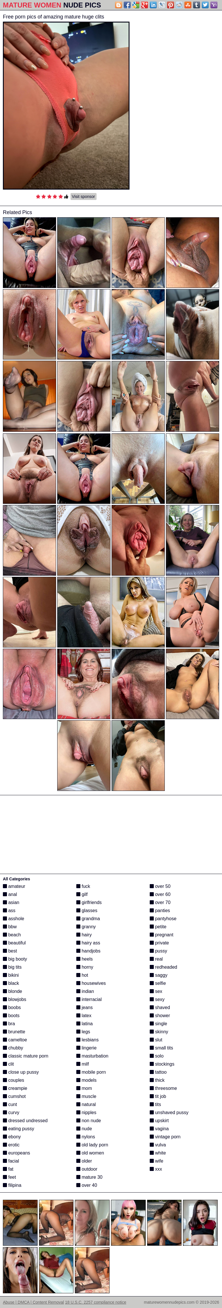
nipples (86, 1112)
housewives (91, 983)
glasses (86, 910)
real (156, 959)
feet (9, 1177)
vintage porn (165, 1136)
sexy (157, 999)
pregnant (161, 934)
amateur (14, 886)
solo (157, 1055)
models (86, 1080)
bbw (10, 926)
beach (12, 934)
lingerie (86, 1047)
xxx (156, 1169)
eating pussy (18, 1128)
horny (84, 967)
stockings (162, 1064)
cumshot (14, 1096)
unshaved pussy (169, 1112)
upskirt (159, 1120)
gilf (82, 894)
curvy (11, 1112)
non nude (88, 1120)
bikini (11, 975)
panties (160, 910)
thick (157, 1080)
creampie (15, 1088)
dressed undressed (25, 1120)
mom (84, 1088)
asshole (13, 918)
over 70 (160, 902)
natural (86, 1104)
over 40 (86, 1185)
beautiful (14, 942)
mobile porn (91, 1072)
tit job (158, 1096)
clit (8, 1064)
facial (11, 1161)
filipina (12, 1185)
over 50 (160, 886)
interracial (89, 999)
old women (90, 1152)
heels (84, 959)
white (158, 1152)
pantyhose (163, 918)
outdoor (86, 1169)
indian (85, 991)
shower (160, 1015)
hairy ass (88, 942)
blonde (12, 991)
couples (13, 1080)
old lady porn (92, 1144)
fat (8, 1169)
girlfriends (89, 902)
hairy (84, 934)
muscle (86, 1096)
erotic (11, 1144)
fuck (83, 886)
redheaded (163, 967)
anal (10, 894)
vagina (159, 1128)
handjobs (88, 950)
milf (82, 1064)
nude (84, 1128)
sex (156, 991)
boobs (12, 1007)
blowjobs (14, 999)
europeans (16, 1152)
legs (83, 1031)
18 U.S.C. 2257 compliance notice (95, 1302)
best (10, 950)
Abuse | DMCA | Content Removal (33, 1302)
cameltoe (15, 1039)
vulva (158, 1144)
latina (84, 1023)
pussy (158, 950)
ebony (12, 1136)
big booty (15, 959)
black (11, 983)
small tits (161, 1047)
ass (9, 910)
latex (83, 1015)
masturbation (92, 1055)
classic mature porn (25, 1055)
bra (9, 1023)
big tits (12, 967)
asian (11, 902)
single (158, 1023)
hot (82, 975)
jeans (84, 1007)
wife (156, 1161)
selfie (158, 983)
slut (156, 1039)
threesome (163, 1088)
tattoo (158, 1072)
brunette (14, 1031)
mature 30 (89, 1177)
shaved (160, 1007)
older (84, 1161)
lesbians (87, 1039)
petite (158, 926)
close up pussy (21, 1072)
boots (11, 1015)
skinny (159, 1031)
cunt (10, 1104)
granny (86, 926)
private (159, 942)
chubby (13, 1047)
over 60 (160, 894)
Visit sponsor (83, 196)
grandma (88, 918)
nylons (85, 1136)
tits (155, 1104)
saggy (158, 975)
